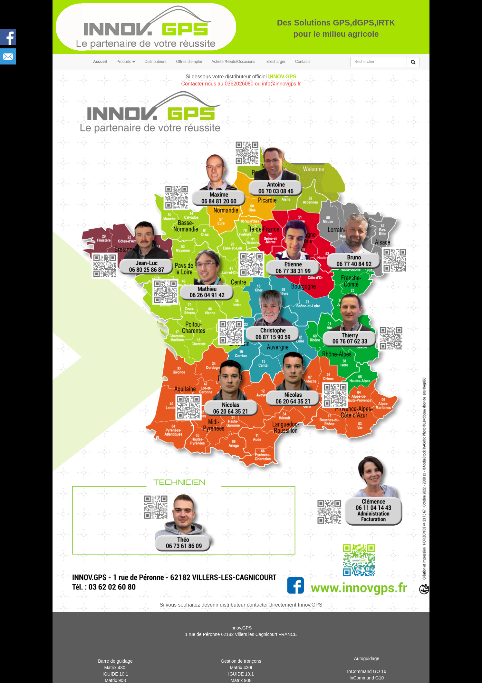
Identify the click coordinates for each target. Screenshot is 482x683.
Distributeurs (155, 61)
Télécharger (275, 61)
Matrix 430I (115, 675)
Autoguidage (367, 665)
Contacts (302, 61)
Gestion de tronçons (241, 669)
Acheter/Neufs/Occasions (233, 61)
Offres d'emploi (189, 61)
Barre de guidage (115, 669)
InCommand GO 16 (366, 678)
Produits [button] (126, 61)
